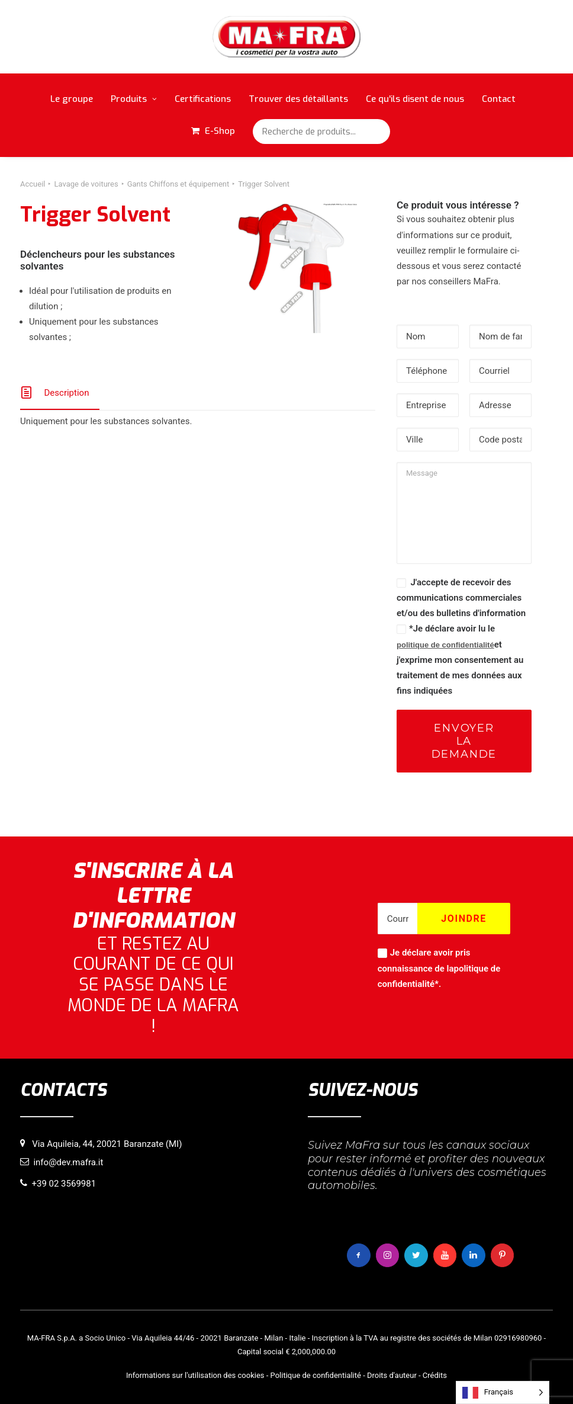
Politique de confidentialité (316, 1375)
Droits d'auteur (392, 1375)
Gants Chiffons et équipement (178, 183)
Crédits (435, 1375)
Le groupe (71, 99)
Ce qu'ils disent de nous (415, 99)
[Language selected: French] (502, 1392)
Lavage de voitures (86, 183)
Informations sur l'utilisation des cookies (195, 1375)
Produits (134, 99)
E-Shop (220, 131)
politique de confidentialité (445, 644)
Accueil (32, 183)
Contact (499, 99)
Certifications (203, 99)
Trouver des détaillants (298, 99)
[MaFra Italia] (287, 36)
